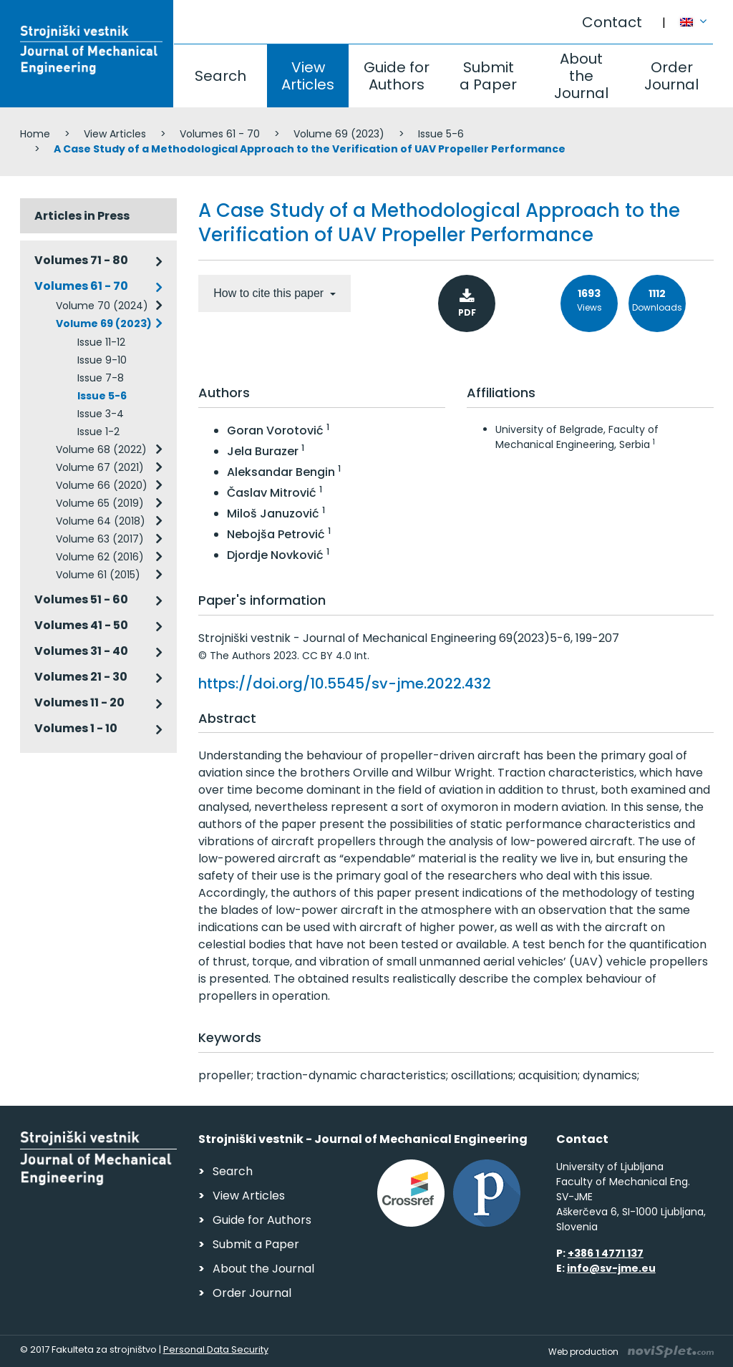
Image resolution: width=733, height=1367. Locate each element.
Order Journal (671, 75)
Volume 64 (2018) (100, 521)
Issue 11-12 (101, 342)
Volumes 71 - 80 (81, 260)
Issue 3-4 (100, 414)
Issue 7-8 (100, 378)
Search (220, 76)
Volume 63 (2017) (100, 539)
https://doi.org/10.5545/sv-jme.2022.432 (344, 683)
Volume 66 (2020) (101, 485)
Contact (612, 22)
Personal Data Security (215, 1349)
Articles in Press (82, 216)
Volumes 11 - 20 (79, 702)
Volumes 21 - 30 (80, 676)
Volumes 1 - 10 (75, 728)
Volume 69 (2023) (338, 134)
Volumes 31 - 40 (81, 651)
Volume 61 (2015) (98, 575)
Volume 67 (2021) (100, 467)
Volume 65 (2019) (100, 503)
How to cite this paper (269, 293)
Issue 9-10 (102, 360)
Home (35, 134)
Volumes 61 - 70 (220, 134)
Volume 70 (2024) (102, 305)
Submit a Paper (488, 75)
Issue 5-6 (441, 134)
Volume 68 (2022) (101, 449)
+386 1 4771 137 (606, 1253)
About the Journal (581, 76)
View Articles (307, 75)
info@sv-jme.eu (611, 1268)
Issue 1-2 (98, 431)
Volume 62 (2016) (100, 557)
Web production (631, 1352)
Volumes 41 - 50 (81, 625)
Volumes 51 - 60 (81, 599)
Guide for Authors (396, 75)
